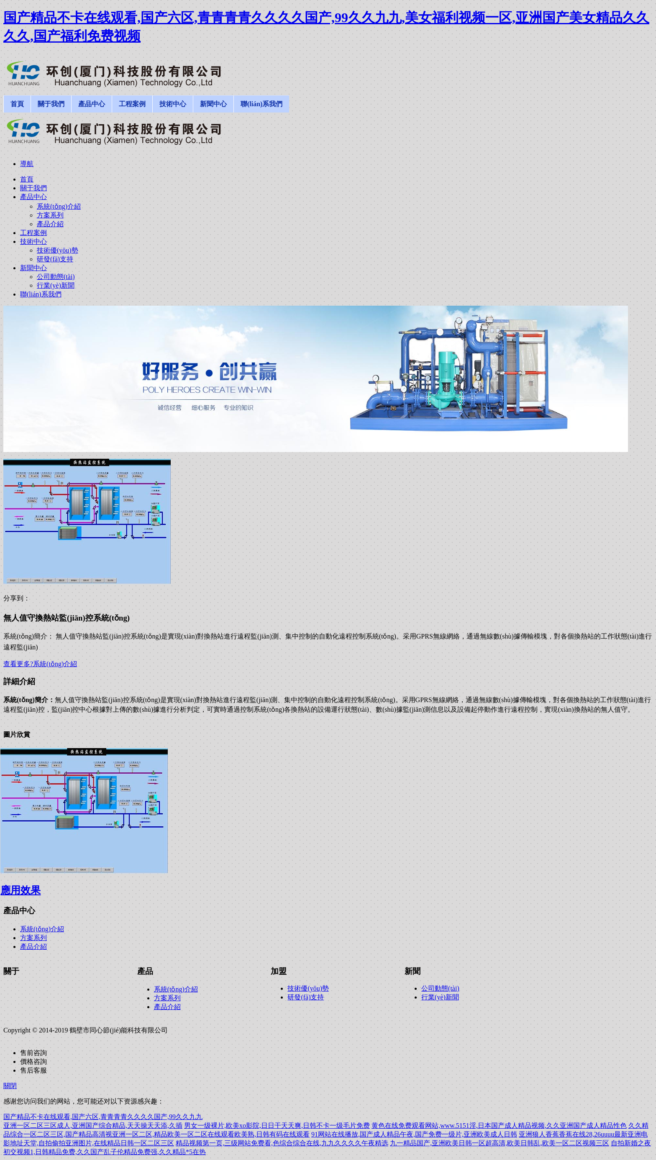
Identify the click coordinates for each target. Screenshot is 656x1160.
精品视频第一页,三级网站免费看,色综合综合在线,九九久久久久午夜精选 (282, 1143)
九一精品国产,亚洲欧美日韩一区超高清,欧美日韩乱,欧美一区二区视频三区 (499, 1143)
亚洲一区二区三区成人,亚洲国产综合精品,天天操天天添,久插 (92, 1125)
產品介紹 (33, 946)
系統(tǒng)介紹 (42, 929)
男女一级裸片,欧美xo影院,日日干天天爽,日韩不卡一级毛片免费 (277, 1125)
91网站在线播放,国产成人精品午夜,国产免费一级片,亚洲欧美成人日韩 (414, 1134)
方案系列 (33, 937)
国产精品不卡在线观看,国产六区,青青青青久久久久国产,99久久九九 (102, 1116)
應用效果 (20, 890)
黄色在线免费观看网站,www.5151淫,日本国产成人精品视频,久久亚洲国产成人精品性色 (499, 1125)
